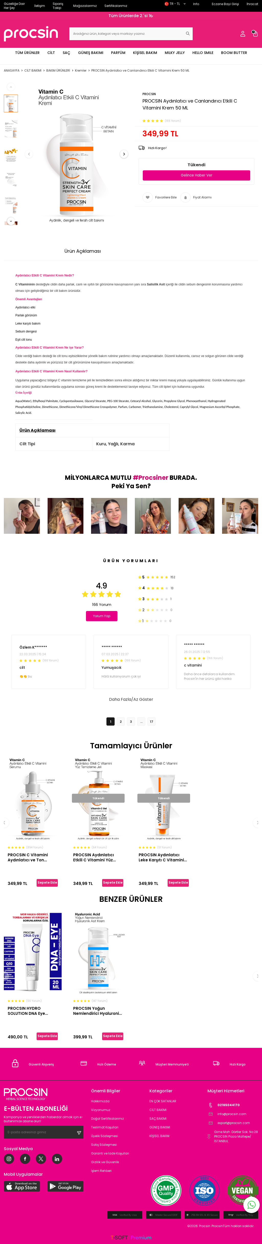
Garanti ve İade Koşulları (110, 1153)
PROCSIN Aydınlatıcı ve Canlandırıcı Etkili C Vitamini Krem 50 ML (140, 71)
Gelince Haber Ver (197, 175)
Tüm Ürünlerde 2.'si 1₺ (131, 16)
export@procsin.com (229, 1123)
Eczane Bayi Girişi (225, 4)
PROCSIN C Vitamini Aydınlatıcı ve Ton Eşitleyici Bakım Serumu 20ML (32, 857)
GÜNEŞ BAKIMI (90, 52)
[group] (76, 154)
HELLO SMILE (202, 52)
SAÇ (66, 52)
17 (151, 721)
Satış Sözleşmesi (104, 1144)
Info (196, 4)
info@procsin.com (227, 1114)
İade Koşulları (183, 251)
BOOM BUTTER (234, 52)
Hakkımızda (100, 1101)
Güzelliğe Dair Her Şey (14, 6)
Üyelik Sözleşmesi (104, 1136)
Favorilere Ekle (160, 198)
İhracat (252, 4)
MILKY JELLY (175, 52)
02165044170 (224, 1105)
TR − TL (175, 4)
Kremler (80, 71)
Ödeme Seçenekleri (134, 251)
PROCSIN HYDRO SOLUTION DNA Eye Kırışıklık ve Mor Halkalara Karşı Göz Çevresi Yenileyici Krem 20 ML (31, 1011)
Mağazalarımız (85, 6)
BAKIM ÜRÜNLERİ (58, 71)
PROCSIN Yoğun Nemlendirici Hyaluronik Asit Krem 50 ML (97, 1011)
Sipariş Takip (58, 6)
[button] (33, 154)
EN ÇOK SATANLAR (162, 1101)
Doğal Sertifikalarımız (107, 1118)
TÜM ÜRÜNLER (27, 52)
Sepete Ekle (47, 882)
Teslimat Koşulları (104, 1127)
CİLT (51, 52)
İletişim (39, 6)
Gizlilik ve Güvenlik (105, 1162)
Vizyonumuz (100, 1110)
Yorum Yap (102, 616)
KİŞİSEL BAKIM (145, 52)
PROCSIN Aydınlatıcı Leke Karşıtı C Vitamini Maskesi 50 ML (161, 857)
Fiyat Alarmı (196, 198)
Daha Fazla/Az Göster (131, 699)
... (141, 721)
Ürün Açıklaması (82, 251)
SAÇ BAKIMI (158, 1118)
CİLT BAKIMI (32, 71)
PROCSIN (149, 94)
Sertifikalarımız (115, 6)
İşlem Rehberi (101, 1171)
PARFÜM (118, 52)
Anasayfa (11, 71)
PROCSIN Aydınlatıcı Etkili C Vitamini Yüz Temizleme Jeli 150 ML (95, 857)
